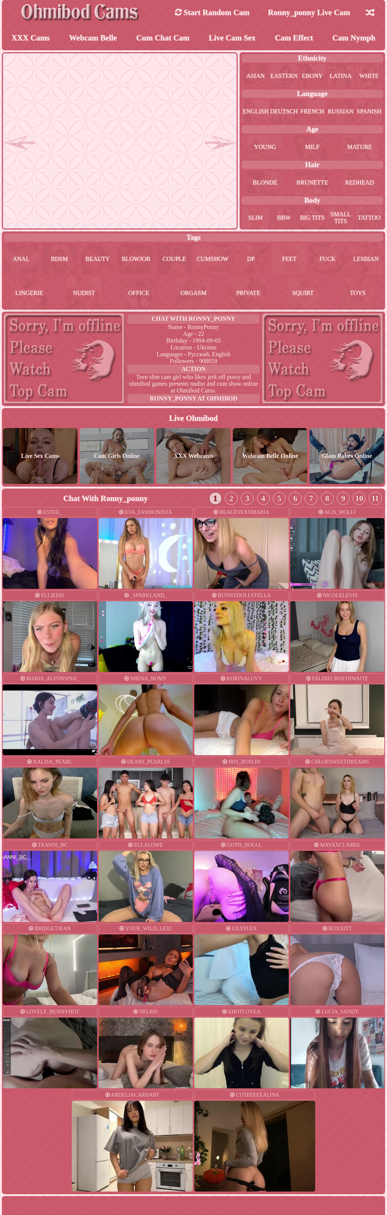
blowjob (136, 259)
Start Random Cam (212, 12)
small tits (340, 217)
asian (255, 76)
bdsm (59, 259)
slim (255, 217)
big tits (312, 217)
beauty (97, 259)
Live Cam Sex (232, 37)
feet (289, 259)
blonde (265, 182)
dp (251, 259)
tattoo (369, 217)
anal (20, 259)
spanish (369, 111)
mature (359, 147)
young (265, 147)
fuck (327, 259)
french (312, 111)
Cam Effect (294, 37)
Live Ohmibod (193, 418)
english (255, 111)
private (248, 293)
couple (174, 259)
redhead (359, 182)
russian (340, 111)
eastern (283, 76)
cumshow (213, 259)
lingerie (29, 293)
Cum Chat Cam (162, 37)
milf (312, 147)
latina (341, 76)
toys (358, 293)
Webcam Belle (93, 37)
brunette (312, 182)
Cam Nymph (354, 37)
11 (375, 498)
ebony (312, 76)
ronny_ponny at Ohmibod (193, 398)
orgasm (193, 293)
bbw (284, 217)
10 (359, 498)
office (138, 293)
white (369, 76)
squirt (303, 293)
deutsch (284, 111)
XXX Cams (31, 37)
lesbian (366, 259)
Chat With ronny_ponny (193, 318)
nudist (84, 293)
